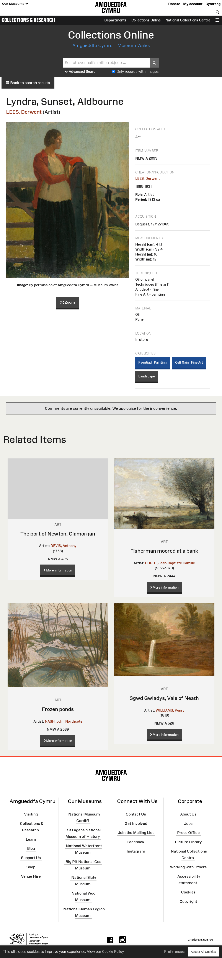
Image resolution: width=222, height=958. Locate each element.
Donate (174, 4)
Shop (30, 867)
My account (192, 4)
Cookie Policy (113, 951)
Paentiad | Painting (152, 362)
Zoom (67, 302)
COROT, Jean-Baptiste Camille (170, 563)
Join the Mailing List (136, 832)
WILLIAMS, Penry (170, 710)
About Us (188, 814)
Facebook (135, 842)
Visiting (31, 814)
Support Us (31, 858)
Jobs (188, 823)
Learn (31, 839)
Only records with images (137, 71)
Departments (115, 20)
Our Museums (15, 4)
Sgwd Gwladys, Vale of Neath (164, 698)
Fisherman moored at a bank (164, 551)
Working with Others (188, 867)
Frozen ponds (58, 709)
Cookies (188, 892)
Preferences (174, 951)
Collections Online (146, 20)
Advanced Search (81, 72)
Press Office (188, 832)
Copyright (188, 901)
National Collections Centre (187, 20)
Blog (31, 848)
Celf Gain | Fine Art (189, 362)
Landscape (146, 376)
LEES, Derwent (24, 112)
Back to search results (28, 83)
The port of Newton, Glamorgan (57, 534)
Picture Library (188, 842)
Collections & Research (28, 20)
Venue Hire (31, 876)
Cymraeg (213, 4)
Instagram (136, 851)
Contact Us (136, 814)
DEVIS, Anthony (64, 546)
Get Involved (136, 823)
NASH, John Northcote (63, 721)
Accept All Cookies (203, 951)
